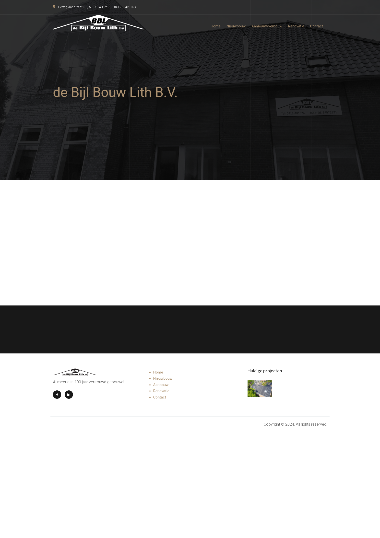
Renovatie (161, 391)
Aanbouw (161, 385)
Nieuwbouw (162, 378)
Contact (159, 397)
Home (158, 372)
